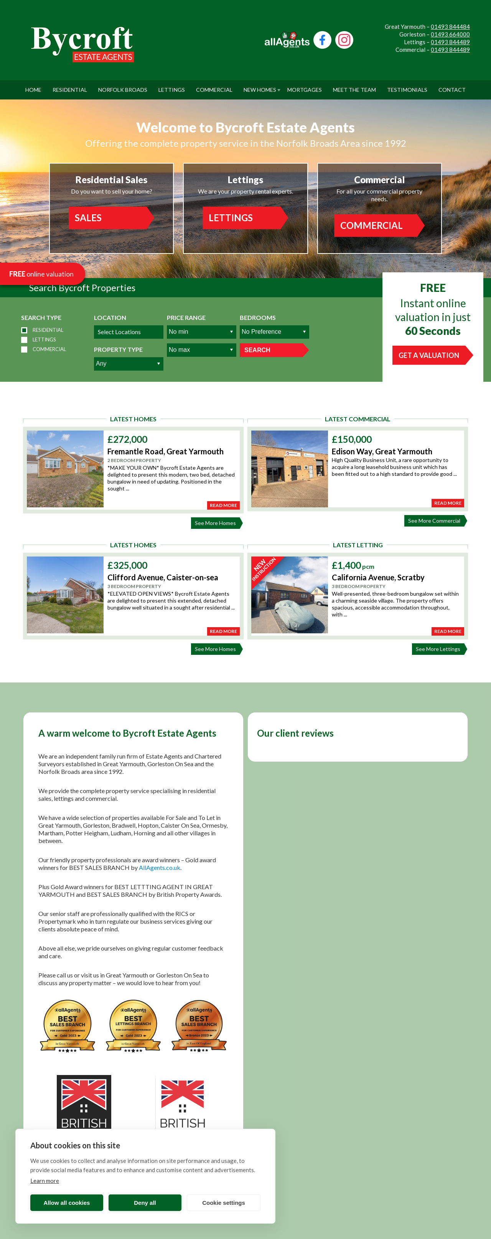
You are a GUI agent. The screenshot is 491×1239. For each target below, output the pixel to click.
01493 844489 (450, 41)
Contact (452, 86)
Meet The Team (354, 86)
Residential (69, 86)
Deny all (145, 1202)
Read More (223, 505)
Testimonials (407, 86)
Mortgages (304, 86)
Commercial (214, 86)
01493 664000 (450, 34)
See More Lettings (440, 649)
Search (257, 350)
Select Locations (119, 331)
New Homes (259, 86)
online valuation (41, 274)
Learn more (44, 1180)
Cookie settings (223, 1202)
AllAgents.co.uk (159, 867)
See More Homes (217, 523)
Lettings (171, 86)
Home (33, 86)
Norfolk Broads (123, 86)
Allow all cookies (67, 1202)
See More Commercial (436, 521)
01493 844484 (450, 26)
